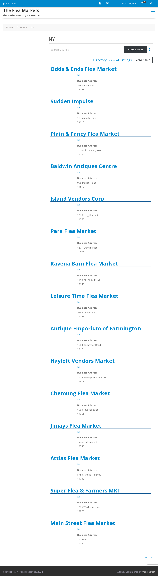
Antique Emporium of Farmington (95, 328)
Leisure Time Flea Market (84, 295)
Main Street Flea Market (82, 523)
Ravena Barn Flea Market (84, 263)
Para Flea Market (73, 231)
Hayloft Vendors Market (82, 360)
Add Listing (143, 60)
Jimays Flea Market (75, 425)
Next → (148, 557)
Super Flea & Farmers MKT (85, 490)
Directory (100, 60)
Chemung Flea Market (80, 393)
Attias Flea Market (75, 458)
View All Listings (120, 60)
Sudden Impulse (71, 101)
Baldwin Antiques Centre (83, 166)
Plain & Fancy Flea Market (85, 133)
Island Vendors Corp (77, 198)
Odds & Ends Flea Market (83, 68)
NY (78, 74)
